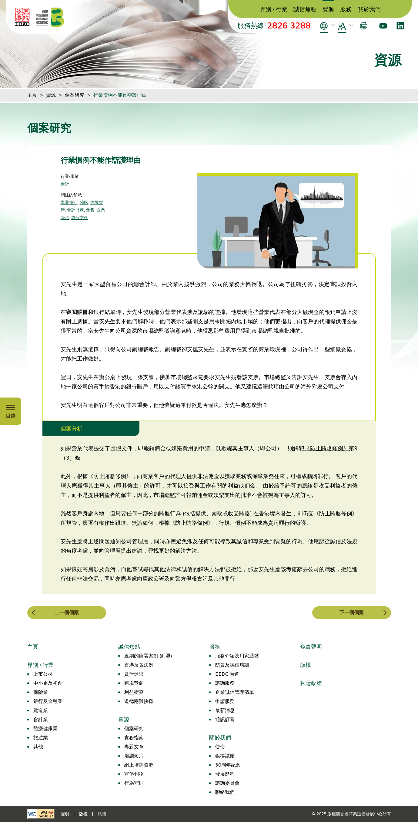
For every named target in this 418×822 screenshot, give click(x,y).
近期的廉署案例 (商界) (148, 656)
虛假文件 (79, 218)
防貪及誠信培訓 (232, 665)
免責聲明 (311, 647)
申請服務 (225, 701)
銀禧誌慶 (225, 756)
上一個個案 (67, 612)
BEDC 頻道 (227, 674)
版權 (305, 665)
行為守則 (134, 783)
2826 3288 (289, 26)
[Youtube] (383, 25)
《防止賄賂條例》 (326, 448)
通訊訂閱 (225, 720)
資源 (328, 9)
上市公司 (43, 674)
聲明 (65, 814)
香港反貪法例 (138, 665)
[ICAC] (22, 17)
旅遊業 (40, 738)
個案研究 (74, 95)
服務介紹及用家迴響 (237, 656)
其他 (38, 747)
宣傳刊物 (134, 774)
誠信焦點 (304, 9)
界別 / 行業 (273, 9)
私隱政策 (311, 683)
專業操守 (69, 202)
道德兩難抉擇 (138, 701)
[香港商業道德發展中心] (50, 17)
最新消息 (225, 710)
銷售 (90, 210)
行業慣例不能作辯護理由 (120, 95)
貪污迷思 (134, 674)
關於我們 (369, 9)
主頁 (32, 95)
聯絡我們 (225, 792)
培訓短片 (134, 756)
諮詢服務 (225, 683)
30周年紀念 (228, 765)
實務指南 (134, 738)
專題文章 (134, 747)
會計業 (40, 720)
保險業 (40, 692)
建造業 (40, 710)
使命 (220, 747)
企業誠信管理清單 (234, 692)
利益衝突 (134, 692)
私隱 (102, 814)
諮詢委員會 (227, 783)
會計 (65, 184)
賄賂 (84, 202)
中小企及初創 (47, 683)
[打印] (363, 25)
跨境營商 (134, 683)
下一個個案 (351, 612)
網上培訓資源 (138, 765)
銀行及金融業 (47, 701)
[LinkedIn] (400, 25)
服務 (346, 9)
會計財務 (75, 210)
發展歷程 (225, 774)
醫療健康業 (45, 729)
